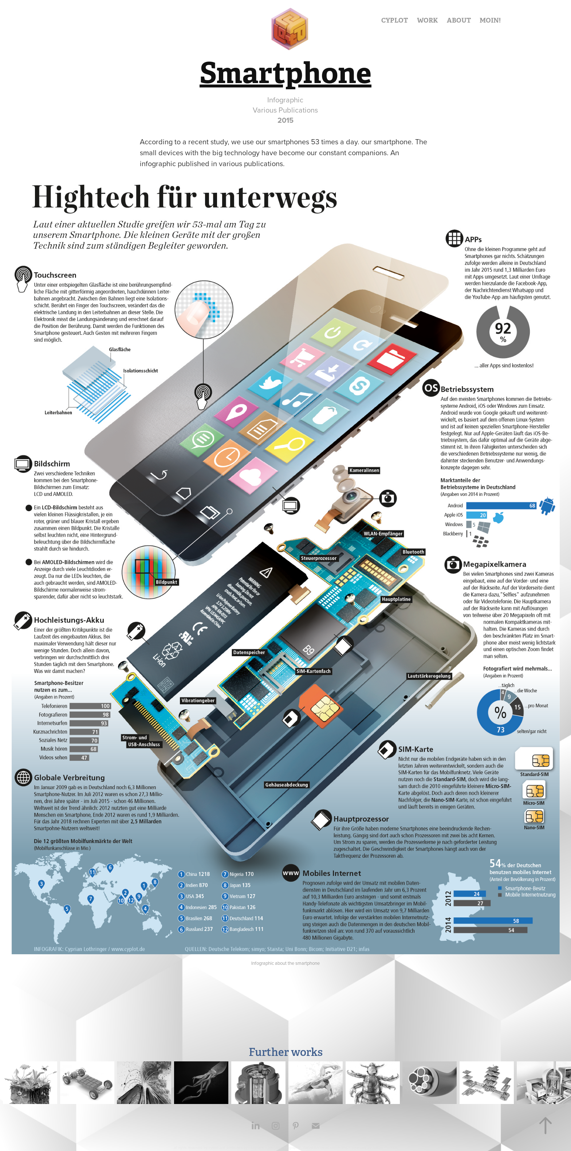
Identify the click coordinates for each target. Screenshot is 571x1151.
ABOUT (459, 20)
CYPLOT (394, 20)
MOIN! (490, 20)
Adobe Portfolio (385, 1147)
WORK (427, 20)
